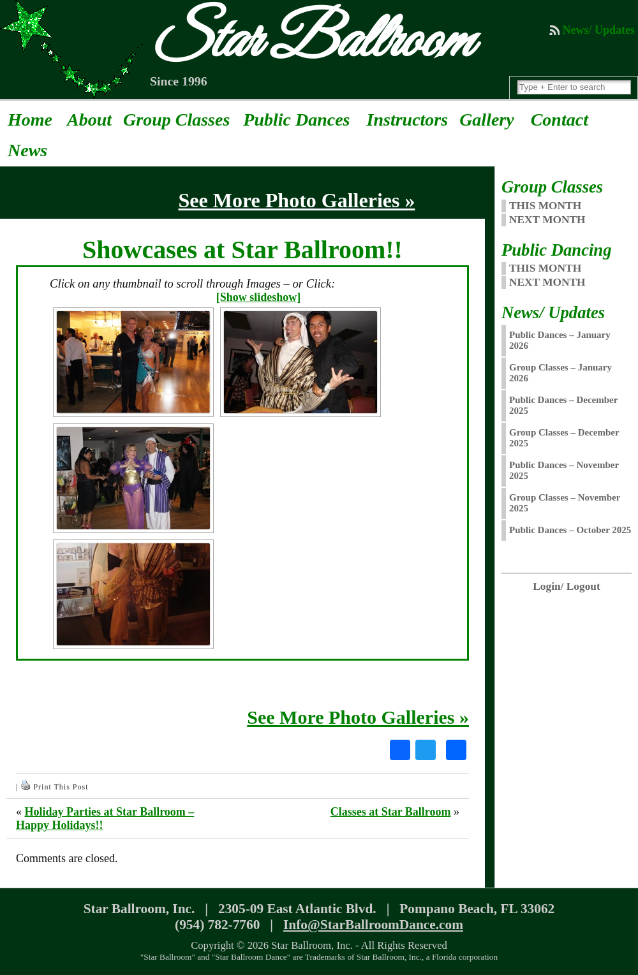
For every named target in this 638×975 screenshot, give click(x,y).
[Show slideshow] (258, 297)
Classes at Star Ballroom (390, 811)
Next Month (547, 282)
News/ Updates (598, 30)
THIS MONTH (545, 206)
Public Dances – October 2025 (570, 530)
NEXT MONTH (547, 220)
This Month (545, 268)
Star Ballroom (310, 42)
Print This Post (60, 786)
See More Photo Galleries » (358, 717)
